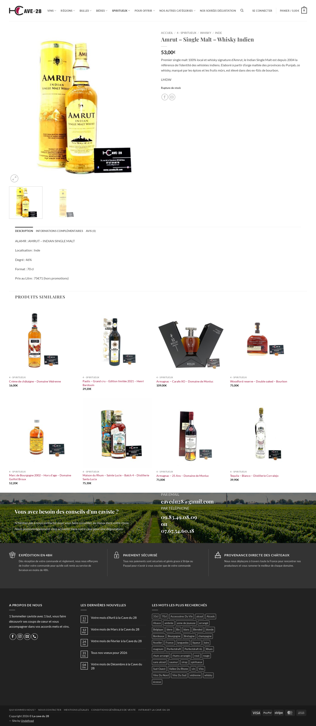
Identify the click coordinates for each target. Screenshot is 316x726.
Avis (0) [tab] (91, 231)
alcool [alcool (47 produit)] (199, 616)
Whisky (205, 32)
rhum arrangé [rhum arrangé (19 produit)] (161, 655)
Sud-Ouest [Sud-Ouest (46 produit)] (159, 668)
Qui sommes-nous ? (22, 709)
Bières (102, 10)
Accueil (167, 32)
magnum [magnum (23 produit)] (158, 649)
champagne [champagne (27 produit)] (205, 636)
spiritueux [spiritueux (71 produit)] (196, 662)
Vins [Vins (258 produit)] (201, 668)
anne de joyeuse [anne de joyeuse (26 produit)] (186, 623)
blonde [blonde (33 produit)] (210, 629)
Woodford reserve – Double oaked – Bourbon (258, 381)
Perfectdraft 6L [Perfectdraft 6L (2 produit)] (193, 649)
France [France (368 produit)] (170, 642)
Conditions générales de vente (113, 709)
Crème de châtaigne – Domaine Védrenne (35, 381)
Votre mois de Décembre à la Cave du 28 (116, 666)
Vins (51, 10)
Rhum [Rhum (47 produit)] (209, 649)
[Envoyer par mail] (172, 97)
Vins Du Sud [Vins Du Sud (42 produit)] (179, 675)
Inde (218, 32)
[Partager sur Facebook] (164, 97)
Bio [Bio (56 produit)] (178, 629)
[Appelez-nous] (34, 636)
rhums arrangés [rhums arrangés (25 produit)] (182, 655)
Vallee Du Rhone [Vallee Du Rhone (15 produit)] (178, 668)
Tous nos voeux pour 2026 (109, 652)
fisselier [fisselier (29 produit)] (157, 642)
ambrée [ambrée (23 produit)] (168, 623)
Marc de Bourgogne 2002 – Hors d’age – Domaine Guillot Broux (40, 477)
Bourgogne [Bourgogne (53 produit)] (174, 636)
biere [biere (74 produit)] (170, 629)
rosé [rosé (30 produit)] (196, 655)
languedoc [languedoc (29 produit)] (183, 642)
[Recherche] (241, 10)
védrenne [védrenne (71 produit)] (195, 675)
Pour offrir (145, 10)
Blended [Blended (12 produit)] (197, 629)
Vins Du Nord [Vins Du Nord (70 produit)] (161, 675)
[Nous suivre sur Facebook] (12, 636)
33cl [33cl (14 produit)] (155, 616)
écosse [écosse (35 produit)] (157, 681)
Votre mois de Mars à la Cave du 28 (115, 629)
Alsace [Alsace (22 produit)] (157, 623)
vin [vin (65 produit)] (193, 668)
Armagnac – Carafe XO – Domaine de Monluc (184, 381)
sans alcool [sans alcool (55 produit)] (159, 662)
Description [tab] (24, 231)
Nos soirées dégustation (218, 10)
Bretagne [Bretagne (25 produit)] (189, 636)
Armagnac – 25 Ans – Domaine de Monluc (182, 475)
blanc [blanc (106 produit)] (186, 629)
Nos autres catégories (177, 10)
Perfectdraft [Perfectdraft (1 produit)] (174, 649)
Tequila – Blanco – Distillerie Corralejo (254, 475)
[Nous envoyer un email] (27, 636)
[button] (262, 10)
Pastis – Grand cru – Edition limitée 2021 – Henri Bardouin (113, 383)
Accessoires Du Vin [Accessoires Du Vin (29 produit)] (181, 616)
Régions (68, 10)
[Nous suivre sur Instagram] (20, 636)
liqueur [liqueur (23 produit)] (196, 642)
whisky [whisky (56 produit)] (208, 675)
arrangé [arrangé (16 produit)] (203, 623)
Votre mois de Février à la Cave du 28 (116, 641)
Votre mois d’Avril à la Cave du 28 (114, 617)
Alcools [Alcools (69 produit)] (211, 616)
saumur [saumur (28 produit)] (173, 662)
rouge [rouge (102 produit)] (206, 655)
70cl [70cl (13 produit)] (164, 616)
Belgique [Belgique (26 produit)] (158, 629)
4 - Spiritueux (186, 32)
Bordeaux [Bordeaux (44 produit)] (158, 636)
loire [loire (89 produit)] (206, 642)
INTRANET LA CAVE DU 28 (154, 709)
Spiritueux (121, 10)
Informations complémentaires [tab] (59, 231)
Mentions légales (76, 709)
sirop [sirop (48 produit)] (184, 662)
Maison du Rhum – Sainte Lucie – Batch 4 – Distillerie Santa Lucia (116, 477)
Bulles (86, 10)
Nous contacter (49, 709)
